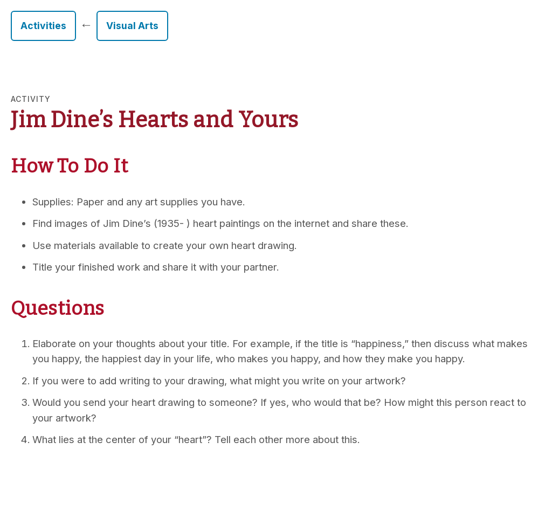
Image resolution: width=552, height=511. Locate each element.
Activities (43, 25)
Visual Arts (132, 25)
